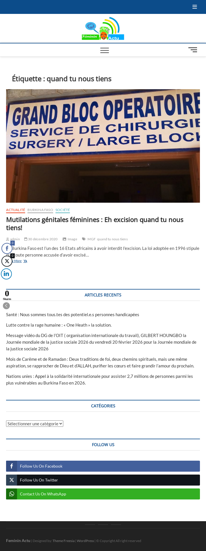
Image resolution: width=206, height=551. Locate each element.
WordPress (85, 541)
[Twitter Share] (6, 261)
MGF (92, 239)
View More (22, 261)
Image (72, 239)
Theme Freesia (64, 541)
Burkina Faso (40, 210)
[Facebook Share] (6, 248)
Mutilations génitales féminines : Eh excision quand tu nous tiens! (94, 223)
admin (13, 239)
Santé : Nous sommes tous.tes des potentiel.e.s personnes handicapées (72, 314)
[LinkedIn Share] (5, 273)
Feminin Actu (18, 540)
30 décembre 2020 (41, 239)
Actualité (15, 210)
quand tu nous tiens (112, 239)
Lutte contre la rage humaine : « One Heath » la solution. (59, 324)
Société (62, 210)
